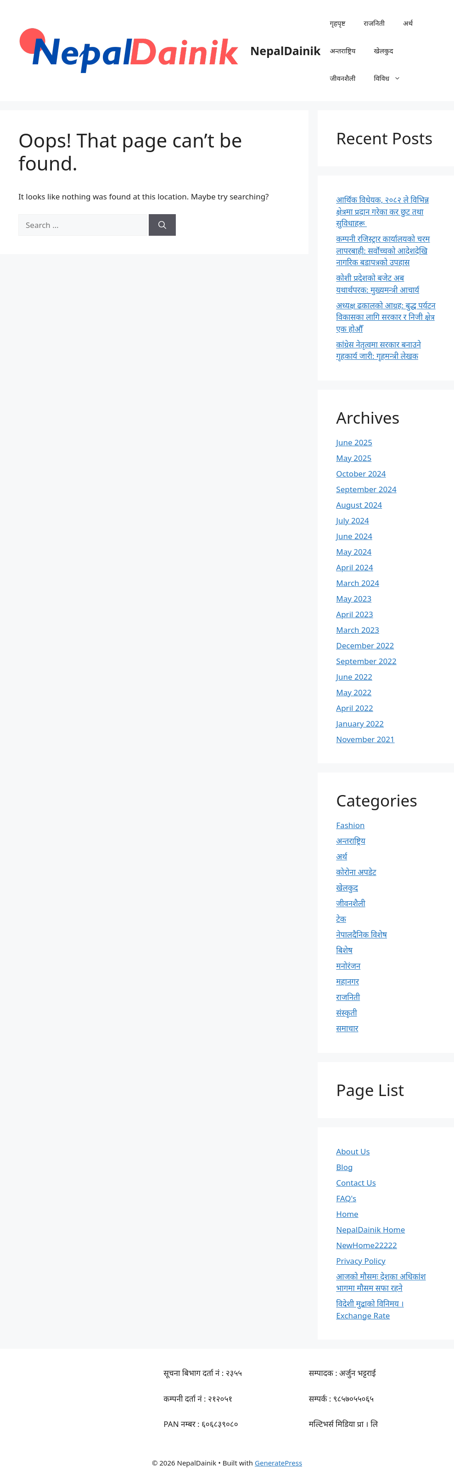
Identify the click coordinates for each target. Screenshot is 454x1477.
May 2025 (353, 458)
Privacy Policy (360, 1260)
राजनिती (374, 23)
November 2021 (365, 739)
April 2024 (354, 567)
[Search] (162, 225)
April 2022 (354, 708)
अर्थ (408, 23)
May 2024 (353, 551)
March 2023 (357, 630)
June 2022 (354, 676)
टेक (341, 919)
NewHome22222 (366, 1245)
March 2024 (357, 583)
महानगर (347, 981)
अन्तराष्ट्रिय (342, 50)
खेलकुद (383, 50)
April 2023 (354, 614)
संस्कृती (346, 1012)
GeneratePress (278, 1462)
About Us (353, 1151)
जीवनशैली (342, 78)
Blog (344, 1167)
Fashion (350, 825)
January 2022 (360, 723)
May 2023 (353, 598)
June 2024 (354, 536)
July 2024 (352, 520)
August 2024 (359, 505)
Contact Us (356, 1182)
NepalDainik (285, 50)
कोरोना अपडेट (356, 872)
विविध (392, 78)
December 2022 (365, 645)
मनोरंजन (348, 965)
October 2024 (361, 473)
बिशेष (344, 950)
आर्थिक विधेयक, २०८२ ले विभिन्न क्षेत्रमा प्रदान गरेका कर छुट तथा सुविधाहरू (382, 211)
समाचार (347, 1028)
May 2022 (353, 692)
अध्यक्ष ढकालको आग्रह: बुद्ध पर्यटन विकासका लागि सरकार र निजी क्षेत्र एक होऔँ (385, 317)
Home (347, 1214)
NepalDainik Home (370, 1229)
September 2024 (366, 489)
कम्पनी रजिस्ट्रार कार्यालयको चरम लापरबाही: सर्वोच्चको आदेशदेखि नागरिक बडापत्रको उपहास (383, 250)
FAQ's (346, 1198)
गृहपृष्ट (337, 23)
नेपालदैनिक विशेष (361, 934)
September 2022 (366, 661)
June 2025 (354, 442)
